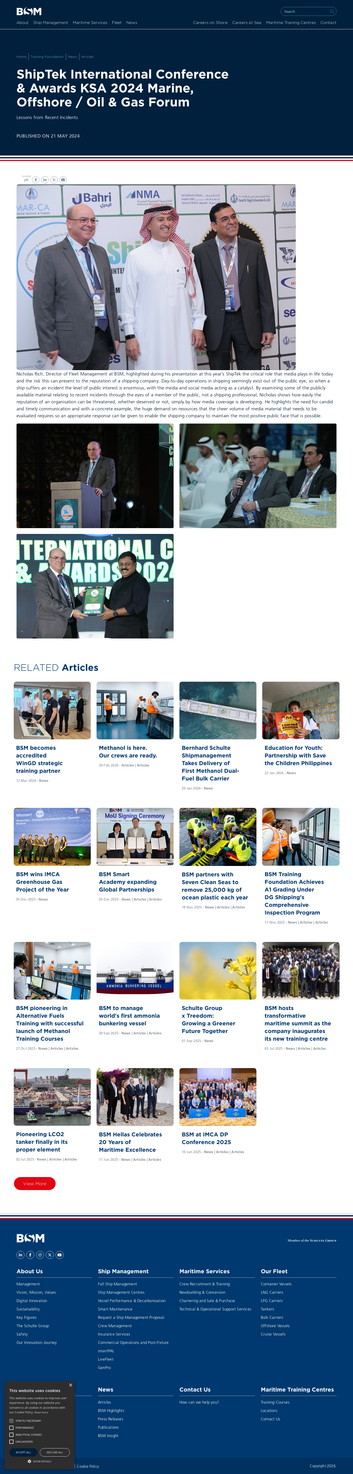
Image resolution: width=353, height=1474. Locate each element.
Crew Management (115, 1325)
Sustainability (28, 1308)
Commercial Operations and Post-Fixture (133, 1342)
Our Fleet (274, 1271)
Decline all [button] (55, 1452)
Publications (108, 1427)
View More (34, 1183)
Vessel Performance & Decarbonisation (131, 1300)
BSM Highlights (111, 1410)
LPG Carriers (272, 1300)
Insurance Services (114, 1334)
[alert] (39, 1425)
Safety (22, 1334)
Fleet (117, 23)
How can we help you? (199, 1402)
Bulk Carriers (272, 1317)
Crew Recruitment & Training (204, 1283)
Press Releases (110, 1418)
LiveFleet (106, 1359)
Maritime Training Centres (291, 23)
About (23, 23)
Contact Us (195, 1389)
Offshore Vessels (275, 1325)
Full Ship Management (117, 1283)
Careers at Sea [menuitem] (247, 23)
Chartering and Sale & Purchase (207, 1300)
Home (21, 57)
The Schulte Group (33, 1325)
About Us (30, 1271)
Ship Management (50, 23)
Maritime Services (90, 23)
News (131, 23)
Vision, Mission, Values (36, 1292)
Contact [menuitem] (328, 23)
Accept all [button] (23, 1452)
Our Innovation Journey (37, 1342)
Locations (269, 1410)
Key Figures (27, 1317)
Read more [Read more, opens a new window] (41, 1412)
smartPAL (106, 1350)
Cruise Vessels (273, 1334)
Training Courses (275, 1402)
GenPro (104, 1367)
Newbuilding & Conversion (202, 1292)
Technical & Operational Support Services (215, 1308)
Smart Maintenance (115, 1308)
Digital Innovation (32, 1300)
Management (28, 1283)
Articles (87, 57)
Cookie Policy (88, 1466)
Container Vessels (276, 1283)
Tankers (267, 1308)
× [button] (70, 1385)
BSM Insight (108, 1435)
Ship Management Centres (121, 1292)
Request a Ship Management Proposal (131, 1317)
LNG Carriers (272, 1292)
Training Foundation (47, 57)
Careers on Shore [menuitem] (210, 23)
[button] (11, 1420)
